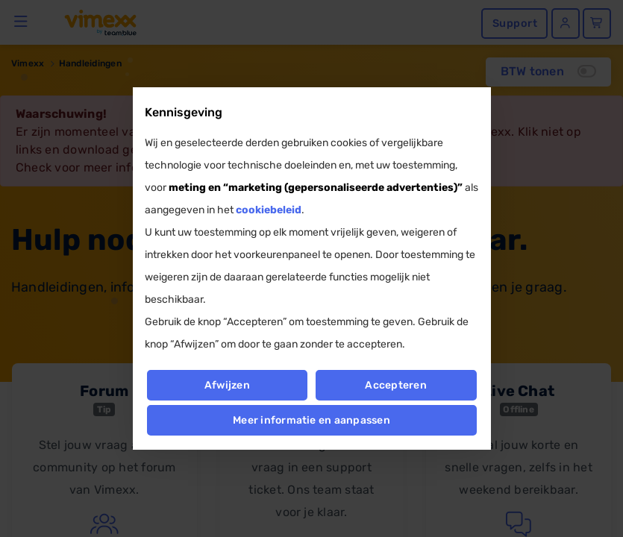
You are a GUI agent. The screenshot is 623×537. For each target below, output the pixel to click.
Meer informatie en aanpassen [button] (311, 420)
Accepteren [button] (396, 385)
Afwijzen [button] (227, 385)
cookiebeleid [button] (268, 210)
